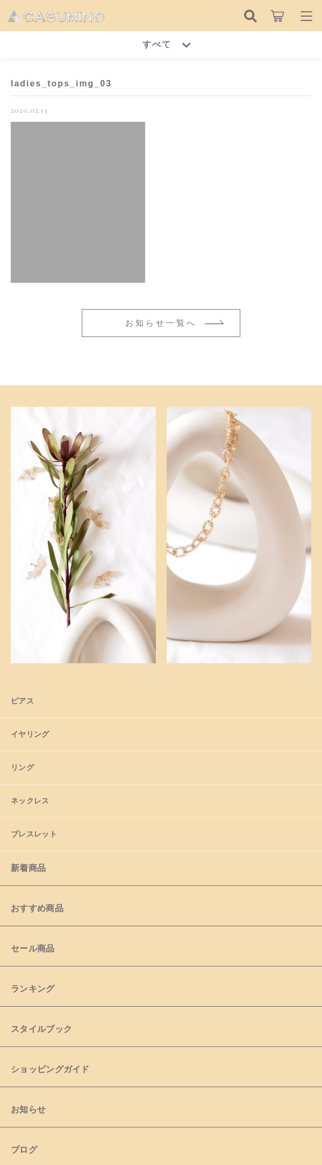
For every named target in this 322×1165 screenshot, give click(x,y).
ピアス (22, 701)
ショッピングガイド (50, 1069)
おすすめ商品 (37, 908)
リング (22, 767)
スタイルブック (41, 1029)
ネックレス (30, 800)
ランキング (33, 988)
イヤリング (30, 734)
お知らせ (28, 1109)
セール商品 (33, 948)
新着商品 (28, 868)
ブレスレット (34, 834)
